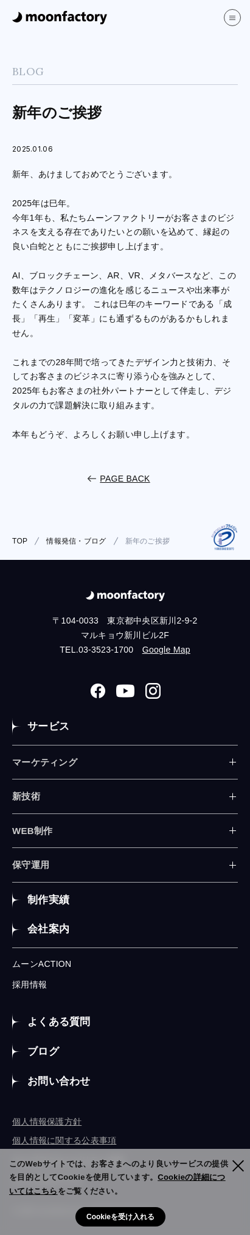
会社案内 (48, 929)
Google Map (166, 650)
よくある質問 (59, 1022)
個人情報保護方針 (47, 1121)
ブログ (43, 1051)
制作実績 (48, 900)
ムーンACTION (41, 964)
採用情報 (29, 984)
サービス (48, 726)
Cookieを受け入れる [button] (120, 1217)
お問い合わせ (59, 1081)
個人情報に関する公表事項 (64, 1140)
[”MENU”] (232, 17)
